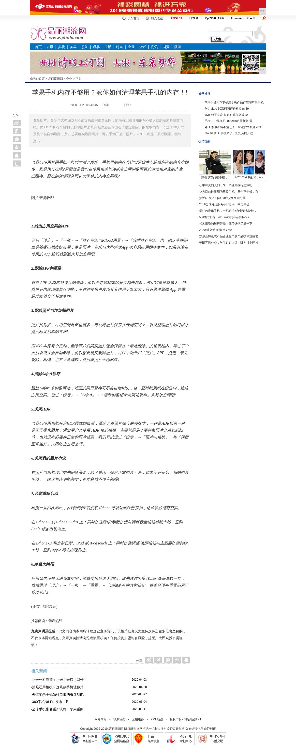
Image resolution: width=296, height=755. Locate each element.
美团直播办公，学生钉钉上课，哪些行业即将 (228, 242)
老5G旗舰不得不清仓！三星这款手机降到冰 (233, 127)
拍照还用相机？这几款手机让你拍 (58, 687)
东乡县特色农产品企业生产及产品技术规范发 (228, 236)
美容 (73, 47)
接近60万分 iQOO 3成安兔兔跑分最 (222, 198)
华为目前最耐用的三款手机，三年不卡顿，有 (228, 191)
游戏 (142, 47)
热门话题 (204, 141)
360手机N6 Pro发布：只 (50, 702)
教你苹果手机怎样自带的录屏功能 (58, 694)
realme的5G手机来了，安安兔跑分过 (229, 133)
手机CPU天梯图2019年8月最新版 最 (228, 121)
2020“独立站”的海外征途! (215, 230)
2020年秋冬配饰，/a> (249, 177)
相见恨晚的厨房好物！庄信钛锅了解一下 (225, 223)
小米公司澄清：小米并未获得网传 (58, 680)
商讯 (154, 47)
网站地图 (190, 719)
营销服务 (138, 719)
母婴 (96, 47)
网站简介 (100, 719)
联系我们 (119, 719)
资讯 (49, 47)
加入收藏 (157, 18)
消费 (166, 47)
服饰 (84, 47)
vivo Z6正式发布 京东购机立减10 (226, 115)
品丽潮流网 (55, 78)
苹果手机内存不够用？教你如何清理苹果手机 (234, 102)
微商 (177, 47)
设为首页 (133, 18)
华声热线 (55, 621)
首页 (38, 47)
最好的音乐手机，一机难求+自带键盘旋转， (228, 210)
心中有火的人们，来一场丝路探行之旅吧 (225, 185)
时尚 (119, 47)
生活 (107, 47)
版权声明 (175, 719)
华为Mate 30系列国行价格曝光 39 (227, 108)
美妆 (61, 47)
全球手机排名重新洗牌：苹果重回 (58, 709)
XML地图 (157, 719)
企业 (131, 47)
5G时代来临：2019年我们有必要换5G (224, 217)
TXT (198, 719)
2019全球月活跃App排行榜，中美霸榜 (224, 204)
